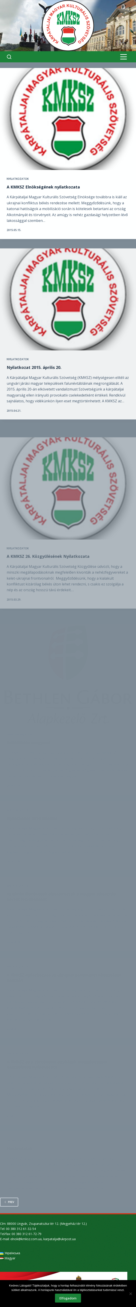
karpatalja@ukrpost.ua (59, 1239)
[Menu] (123, 56)
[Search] (9, 57)
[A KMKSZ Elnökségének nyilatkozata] (68, 119)
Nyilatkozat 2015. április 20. (34, 374)
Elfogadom (68, 1298)
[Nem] (130, 1293)
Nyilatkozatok (18, 179)
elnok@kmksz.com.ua (26, 1239)
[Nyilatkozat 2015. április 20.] (68, 306)
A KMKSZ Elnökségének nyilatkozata (43, 187)
